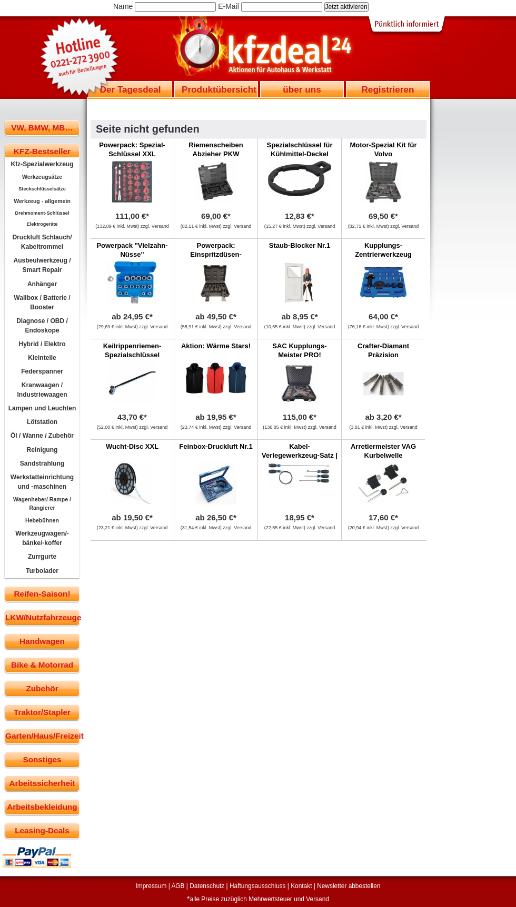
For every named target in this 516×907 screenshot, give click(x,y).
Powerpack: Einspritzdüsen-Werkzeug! (216, 254)
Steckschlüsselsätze (42, 189)
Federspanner (42, 371)
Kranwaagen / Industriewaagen (42, 389)
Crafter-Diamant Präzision (383, 350)
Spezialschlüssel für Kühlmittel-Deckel (300, 149)
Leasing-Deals (42, 830)
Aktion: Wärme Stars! (216, 346)
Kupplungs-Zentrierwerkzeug (383, 249)
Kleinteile (42, 357)
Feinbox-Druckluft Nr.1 (215, 446)
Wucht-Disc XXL (132, 446)
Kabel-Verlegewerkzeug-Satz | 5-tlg (300, 455)
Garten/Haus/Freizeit (42, 735)
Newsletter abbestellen (348, 886)
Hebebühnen (42, 520)
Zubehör (42, 688)
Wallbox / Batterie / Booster (42, 302)
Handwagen (42, 641)
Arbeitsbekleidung (42, 806)
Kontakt (301, 886)
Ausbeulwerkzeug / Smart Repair (42, 265)
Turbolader (42, 571)
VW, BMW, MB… (42, 127)
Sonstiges (42, 759)
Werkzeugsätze (42, 177)
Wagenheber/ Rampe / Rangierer (42, 503)
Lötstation (42, 422)
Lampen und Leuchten (42, 408)
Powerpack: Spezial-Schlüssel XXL (132, 149)
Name (123, 6)
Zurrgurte (42, 556)
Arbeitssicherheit (42, 783)
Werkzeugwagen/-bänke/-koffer (42, 538)
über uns (302, 89)
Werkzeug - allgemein (42, 201)
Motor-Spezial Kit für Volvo (383, 149)
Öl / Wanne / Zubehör (42, 435)
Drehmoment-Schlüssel (42, 213)
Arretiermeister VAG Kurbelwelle (383, 450)
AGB (177, 886)
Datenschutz (207, 886)
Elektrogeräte (42, 224)
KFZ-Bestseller (42, 151)
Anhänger (42, 284)
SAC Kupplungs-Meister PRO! (299, 350)
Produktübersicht (219, 89)
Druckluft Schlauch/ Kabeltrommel (42, 242)
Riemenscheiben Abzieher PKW (215, 149)
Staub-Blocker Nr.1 (299, 245)
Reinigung (42, 450)
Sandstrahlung (42, 463)
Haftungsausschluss (257, 886)
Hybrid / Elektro (41, 344)
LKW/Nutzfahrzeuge (42, 617)
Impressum (151, 886)
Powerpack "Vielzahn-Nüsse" (131, 249)
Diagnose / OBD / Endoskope (42, 325)
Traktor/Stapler (42, 712)
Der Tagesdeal (130, 89)
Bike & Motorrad (42, 664)
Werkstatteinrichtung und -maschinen (42, 481)
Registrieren (387, 89)
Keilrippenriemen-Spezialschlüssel (132, 350)
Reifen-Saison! (42, 593)
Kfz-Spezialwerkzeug (42, 164)
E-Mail (228, 6)
